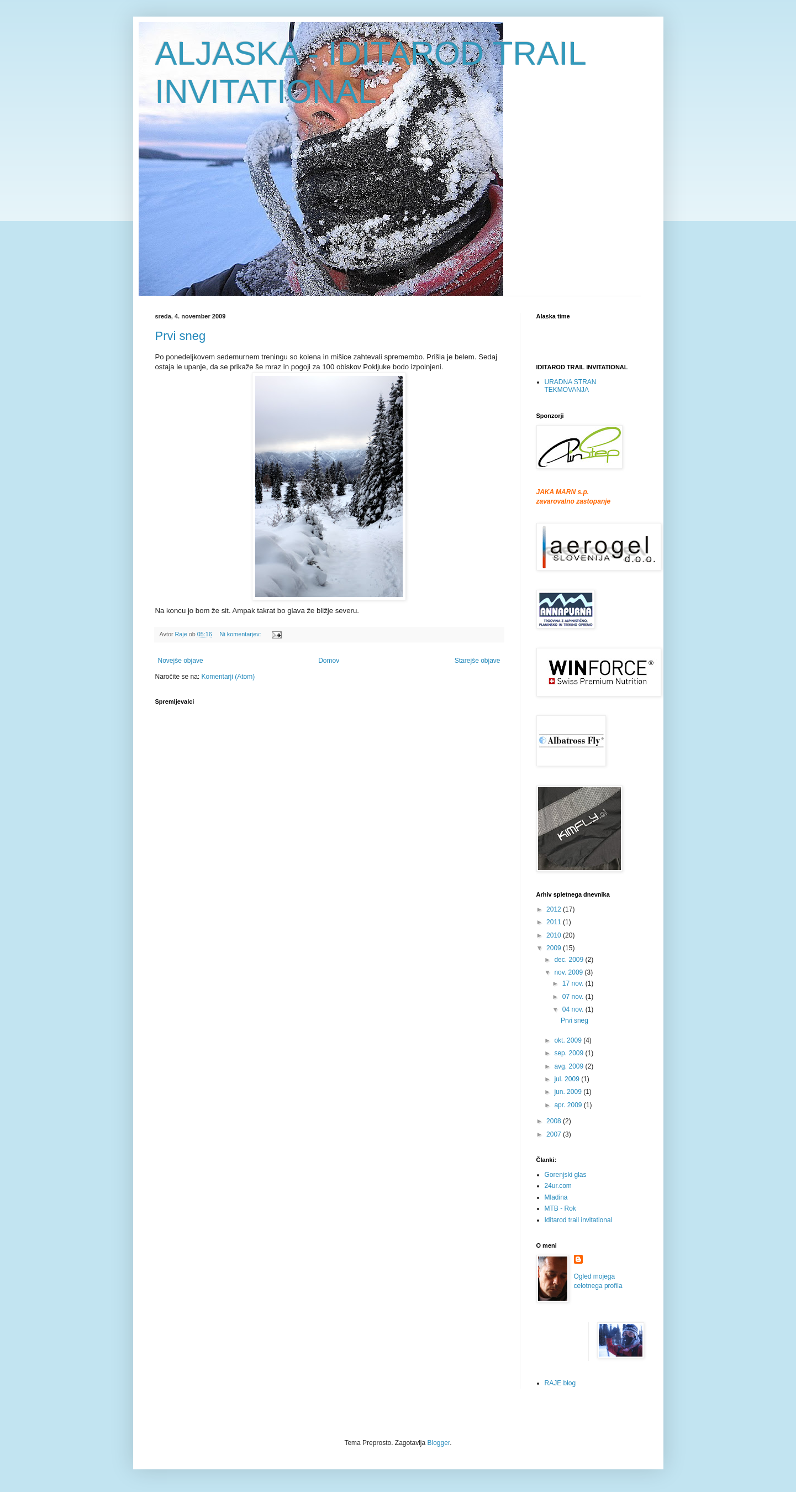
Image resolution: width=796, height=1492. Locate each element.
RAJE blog (560, 1383)
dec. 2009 (569, 960)
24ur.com (558, 1186)
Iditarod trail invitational (579, 1220)
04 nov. (574, 1009)
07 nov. (574, 997)
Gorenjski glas (566, 1175)
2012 (554, 909)
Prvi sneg (180, 336)
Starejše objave (477, 660)
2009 (554, 948)
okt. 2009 (568, 1040)
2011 (554, 922)
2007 (554, 1134)
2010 (554, 935)
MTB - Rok (560, 1208)
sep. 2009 (569, 1053)
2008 (554, 1121)
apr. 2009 (568, 1105)
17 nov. (574, 983)
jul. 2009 (567, 1079)
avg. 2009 (569, 1066)
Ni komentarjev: (241, 634)
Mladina (556, 1197)
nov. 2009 (569, 972)
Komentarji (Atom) (228, 676)
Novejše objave (180, 660)
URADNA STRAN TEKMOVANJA (571, 386)
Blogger (439, 1443)
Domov (328, 660)
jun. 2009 (568, 1092)
